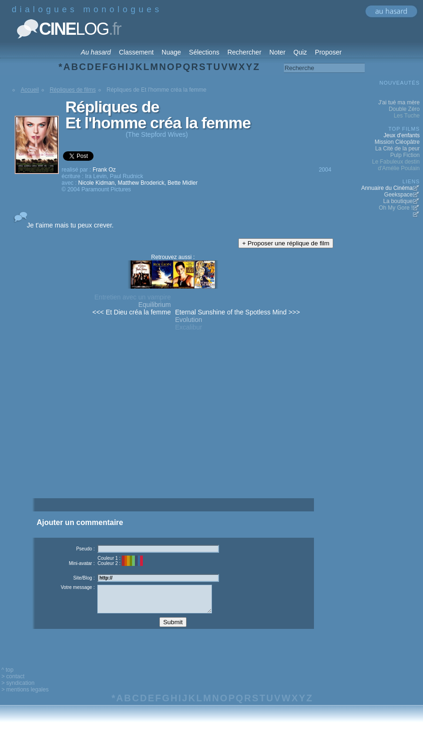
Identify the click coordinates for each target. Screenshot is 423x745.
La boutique (398, 201)
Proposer (328, 52)
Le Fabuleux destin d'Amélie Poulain (396, 165)
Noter (277, 52)
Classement (136, 52)
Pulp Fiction (405, 155)
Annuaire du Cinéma (387, 188)
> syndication (17, 690)
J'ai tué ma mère (399, 102)
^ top (7, 677)
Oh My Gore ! (396, 207)
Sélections (204, 52)
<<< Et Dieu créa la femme (132, 312)
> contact (12, 683)
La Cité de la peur (397, 148)
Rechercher (244, 52)
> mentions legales (24, 696)
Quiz (300, 52)
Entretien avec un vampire (132, 297)
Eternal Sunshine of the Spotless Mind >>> (237, 312)
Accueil (30, 89)
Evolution (188, 319)
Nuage (171, 52)
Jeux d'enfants (402, 135)
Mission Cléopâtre (397, 142)
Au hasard (96, 52)
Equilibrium (154, 304)
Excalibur (188, 327)
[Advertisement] (173, 431)
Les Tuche (407, 115)
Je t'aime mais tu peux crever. (70, 225)
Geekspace (398, 194)
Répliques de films (73, 89)
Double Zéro (404, 109)
